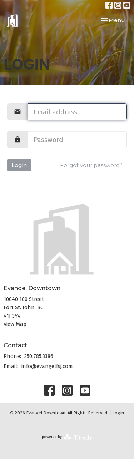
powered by (67, 437)
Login (19, 165)
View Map (15, 324)
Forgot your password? (91, 165)
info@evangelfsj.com (47, 366)
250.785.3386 (38, 356)
